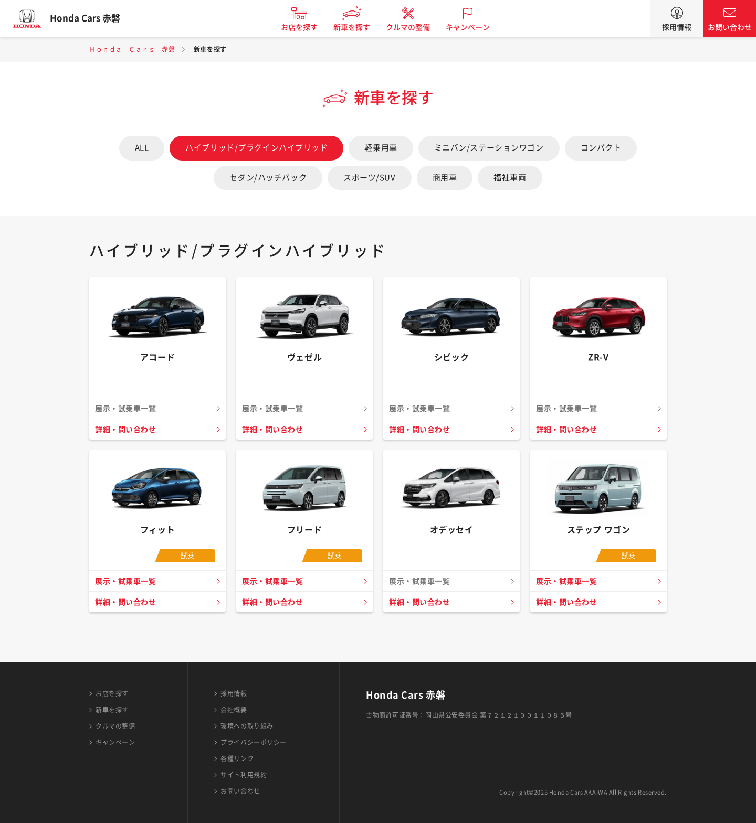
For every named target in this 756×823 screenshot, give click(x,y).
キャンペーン (475, 27)
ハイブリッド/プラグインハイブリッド (256, 148)
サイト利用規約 (243, 775)
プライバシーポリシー (253, 742)
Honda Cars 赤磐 (92, 18)
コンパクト (601, 148)
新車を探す (358, 27)
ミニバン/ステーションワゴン (489, 148)
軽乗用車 (380, 148)
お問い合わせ (730, 27)
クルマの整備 (415, 27)
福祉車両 (510, 177)
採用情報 (676, 27)
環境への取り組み (246, 726)
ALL (142, 148)
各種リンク (237, 758)
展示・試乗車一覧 (127, 581)
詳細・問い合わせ (127, 429)
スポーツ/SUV (369, 177)
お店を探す (306, 27)
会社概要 (233, 710)
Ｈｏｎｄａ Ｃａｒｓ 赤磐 (132, 49)
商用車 (445, 177)
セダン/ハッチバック (268, 177)
